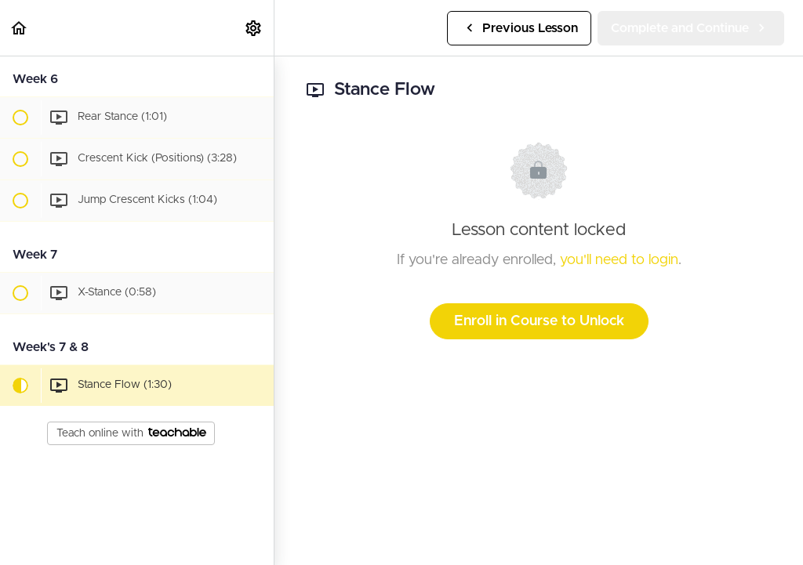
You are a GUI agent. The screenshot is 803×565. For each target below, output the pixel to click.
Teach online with (131, 433)
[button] (19, 28)
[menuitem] (254, 28)
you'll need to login (619, 260)
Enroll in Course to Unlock (539, 321)
